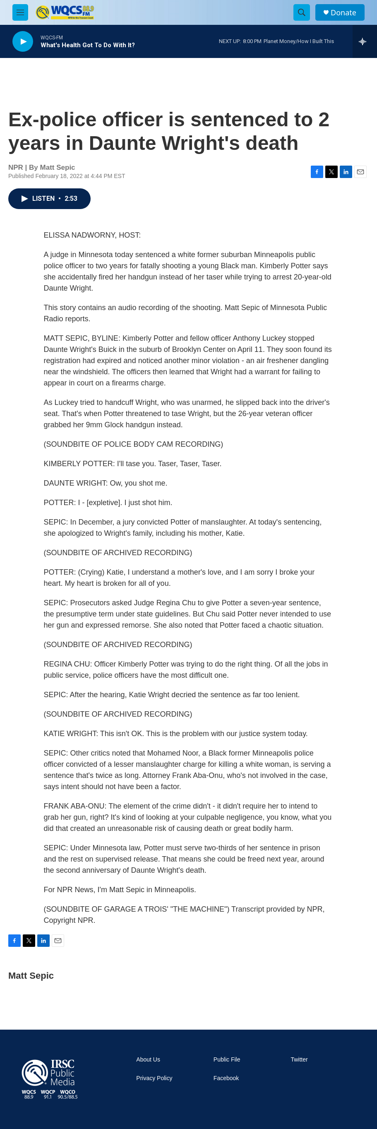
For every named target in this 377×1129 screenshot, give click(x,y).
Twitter (299, 1060)
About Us (148, 1060)
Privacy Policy (154, 1078)
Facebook (226, 1078)
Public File (227, 1060)
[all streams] (365, 41)
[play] (22, 41)
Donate (343, 12)
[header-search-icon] (301, 12)
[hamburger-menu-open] (20, 12)
